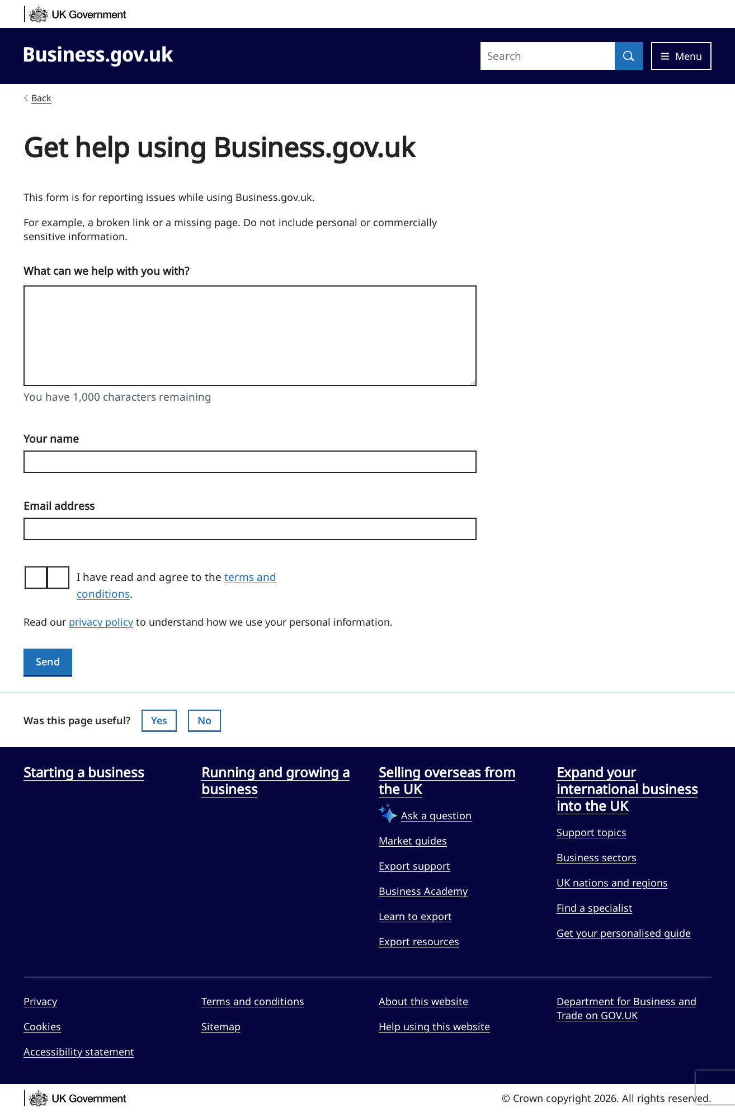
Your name (51, 438)
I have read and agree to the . (176, 585)
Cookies (42, 1026)
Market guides (413, 840)
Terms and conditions (252, 1001)
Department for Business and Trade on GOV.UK (626, 1008)
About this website (423, 1001)
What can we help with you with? (106, 271)
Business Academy (423, 891)
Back (41, 98)
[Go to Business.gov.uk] (98, 54)
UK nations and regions (612, 882)
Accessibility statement (78, 1051)
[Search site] (547, 56)
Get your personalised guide (624, 933)
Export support (414, 865)
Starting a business (83, 772)
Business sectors (597, 857)
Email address (59, 506)
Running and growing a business (275, 780)
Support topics (591, 832)
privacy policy (101, 621)
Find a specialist (595, 907)
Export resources (419, 941)
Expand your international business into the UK (627, 789)
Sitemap (221, 1026)
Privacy (40, 1001)
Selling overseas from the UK (447, 780)
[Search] (629, 56)
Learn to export (415, 916)
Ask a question (436, 815)
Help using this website (434, 1026)
